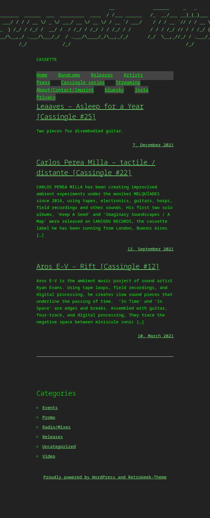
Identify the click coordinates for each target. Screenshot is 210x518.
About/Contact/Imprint (65, 90)
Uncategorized (59, 446)
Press (43, 82)
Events (50, 407)
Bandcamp (69, 75)
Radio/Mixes (57, 427)
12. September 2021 (150, 249)
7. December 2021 (152, 145)
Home (42, 75)
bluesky (114, 90)
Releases (102, 75)
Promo (49, 417)
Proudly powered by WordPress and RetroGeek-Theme (105, 477)
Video (49, 456)
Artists (133, 75)
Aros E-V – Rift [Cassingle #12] (98, 266)
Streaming (128, 82)
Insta (141, 90)
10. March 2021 (155, 335)
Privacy (46, 97)
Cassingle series (83, 82)
